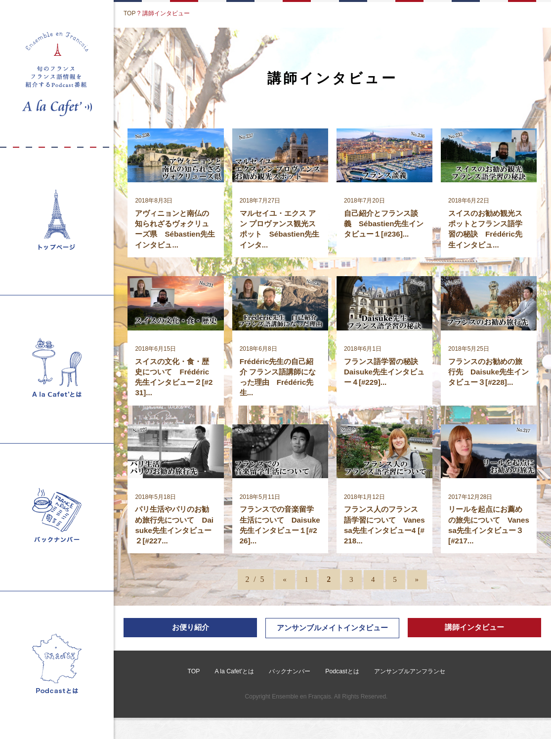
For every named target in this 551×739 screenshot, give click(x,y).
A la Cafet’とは (234, 692)
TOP (129, 13)
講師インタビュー (474, 635)
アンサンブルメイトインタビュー (332, 642)
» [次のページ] (420, 586)
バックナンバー (289, 692)
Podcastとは (341, 692)
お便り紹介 (190, 635)
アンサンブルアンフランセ (408, 692)
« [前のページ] (282, 586)
